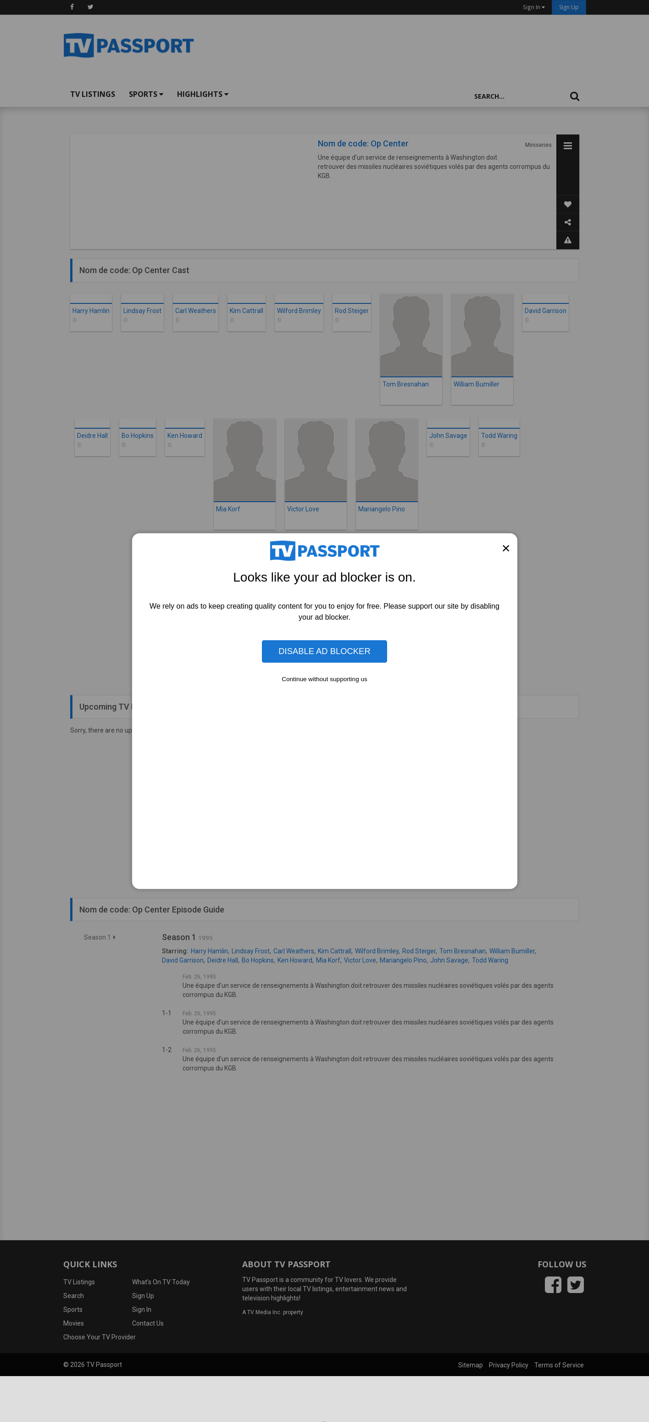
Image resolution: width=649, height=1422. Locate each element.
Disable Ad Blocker (324, 651)
